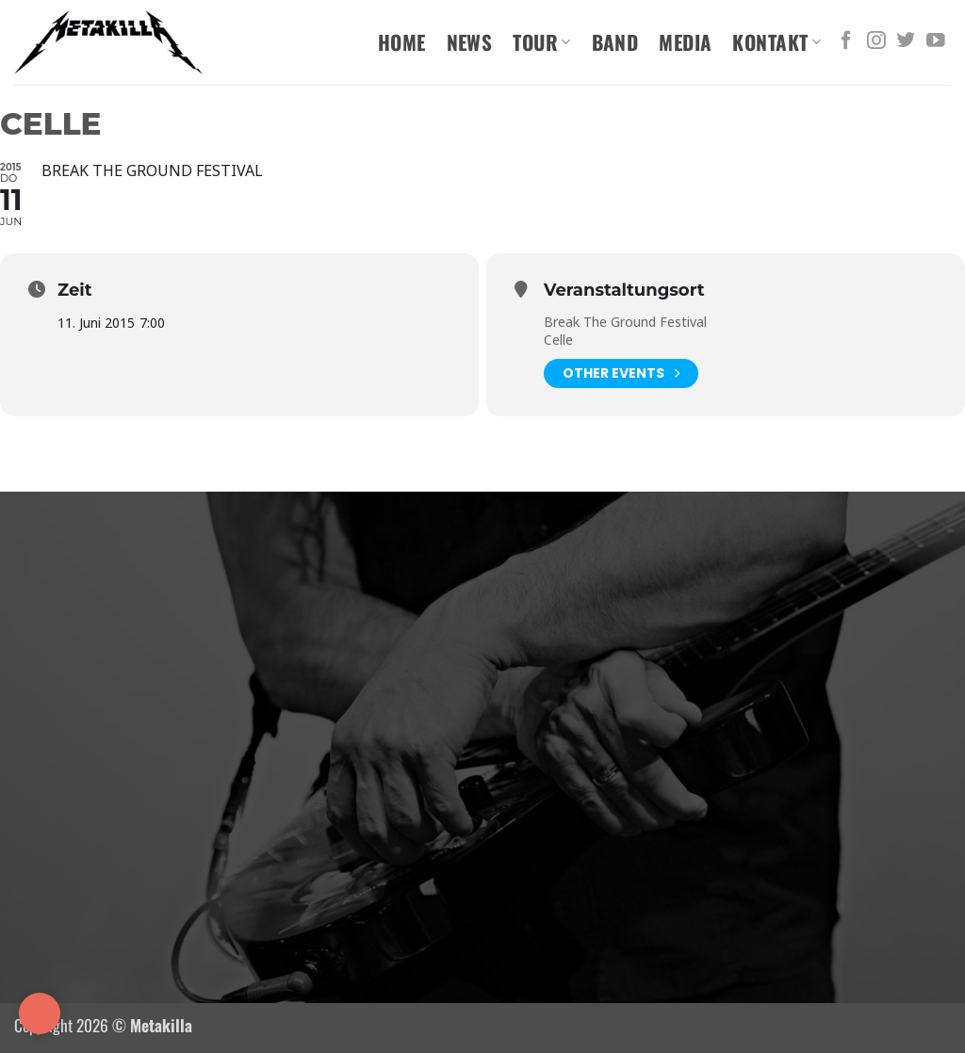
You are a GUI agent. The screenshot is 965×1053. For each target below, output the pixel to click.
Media (685, 42)
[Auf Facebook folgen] (846, 41)
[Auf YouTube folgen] (935, 41)
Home (402, 42)
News (470, 42)
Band (615, 42)
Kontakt (776, 42)
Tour (541, 42)
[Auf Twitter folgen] (905, 41)
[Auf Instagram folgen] (876, 41)
